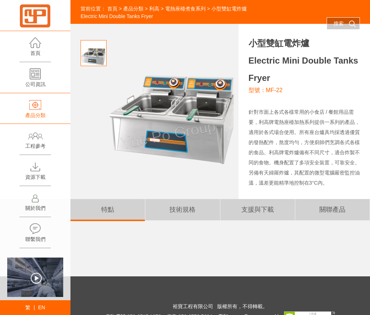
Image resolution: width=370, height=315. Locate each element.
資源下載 (35, 173)
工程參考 (35, 142)
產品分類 (35, 111)
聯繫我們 (35, 235)
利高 (154, 9)
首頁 (35, 49)
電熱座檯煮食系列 (185, 9)
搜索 (345, 23)
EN (41, 307)
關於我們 (35, 204)
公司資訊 (35, 80)
